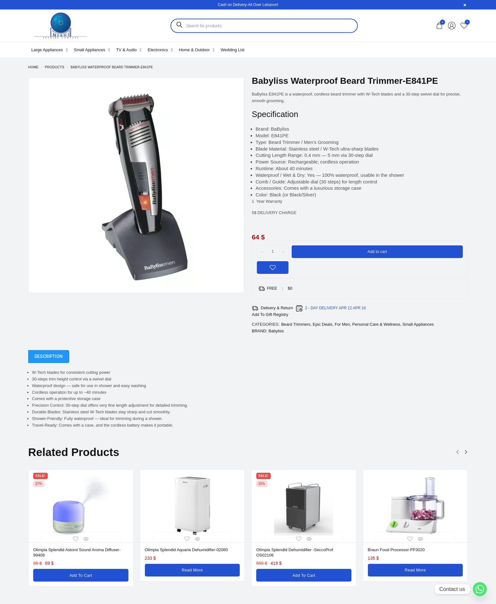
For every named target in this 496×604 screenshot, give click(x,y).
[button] (457, 452)
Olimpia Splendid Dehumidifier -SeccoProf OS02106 (294, 552)
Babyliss (276, 331)
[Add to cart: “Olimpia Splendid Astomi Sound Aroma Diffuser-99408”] (80, 573)
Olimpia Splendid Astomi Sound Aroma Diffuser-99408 (77, 552)
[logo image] (60, 25)
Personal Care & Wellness (376, 324)
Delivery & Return (277, 307)
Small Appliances (418, 324)
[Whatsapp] (480, 589)
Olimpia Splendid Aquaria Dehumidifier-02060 (186, 549)
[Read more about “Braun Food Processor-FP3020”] (415, 569)
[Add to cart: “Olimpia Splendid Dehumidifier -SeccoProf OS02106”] (303, 573)
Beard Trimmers (295, 324)
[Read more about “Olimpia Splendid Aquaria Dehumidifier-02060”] (192, 569)
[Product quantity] (272, 251)
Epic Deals (322, 324)
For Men (342, 324)
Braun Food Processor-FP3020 (396, 549)
